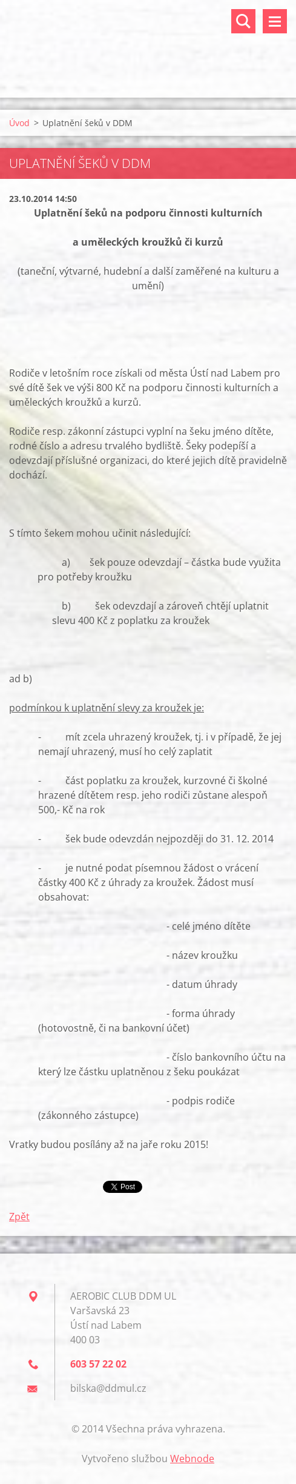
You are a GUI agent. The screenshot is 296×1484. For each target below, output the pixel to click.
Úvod (19, 123)
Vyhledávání (243, 21)
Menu (275, 21)
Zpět (19, 1216)
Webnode (192, 1458)
